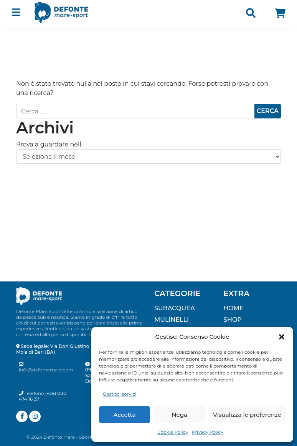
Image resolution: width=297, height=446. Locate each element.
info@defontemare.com (46, 367)
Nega (179, 414)
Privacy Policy (207, 432)
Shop (232, 319)
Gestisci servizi (119, 394)
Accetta (125, 414)
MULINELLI (171, 319)
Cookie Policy (172, 432)
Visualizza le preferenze (247, 414)
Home (233, 308)
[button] (281, 337)
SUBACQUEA (174, 308)
